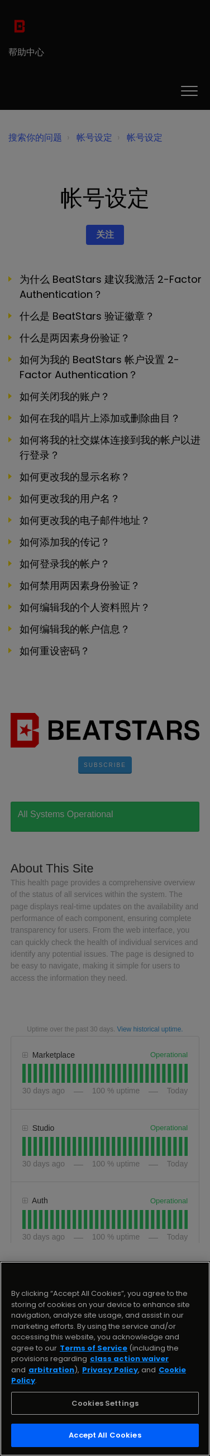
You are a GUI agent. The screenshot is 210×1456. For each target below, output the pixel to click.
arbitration (51, 1370)
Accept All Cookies (105, 1435)
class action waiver (129, 1358)
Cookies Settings (105, 1403)
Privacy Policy (110, 1370)
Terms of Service (93, 1348)
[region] (105, 1358)
